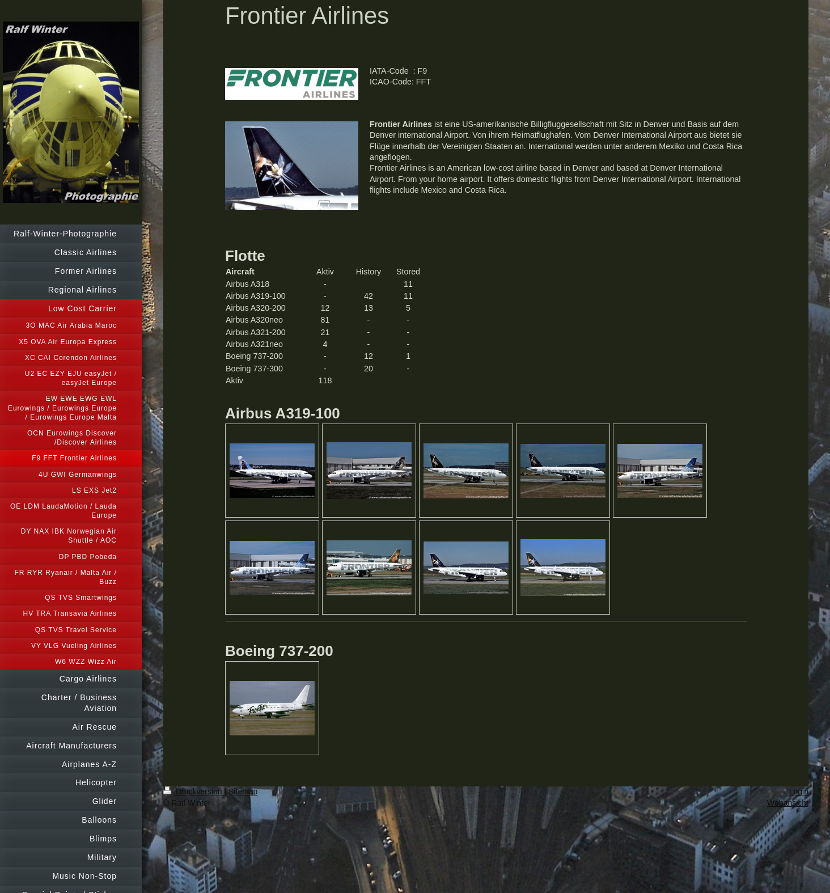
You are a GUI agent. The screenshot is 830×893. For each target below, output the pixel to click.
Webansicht (787, 802)
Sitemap (242, 791)
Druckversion (193, 791)
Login (798, 791)
